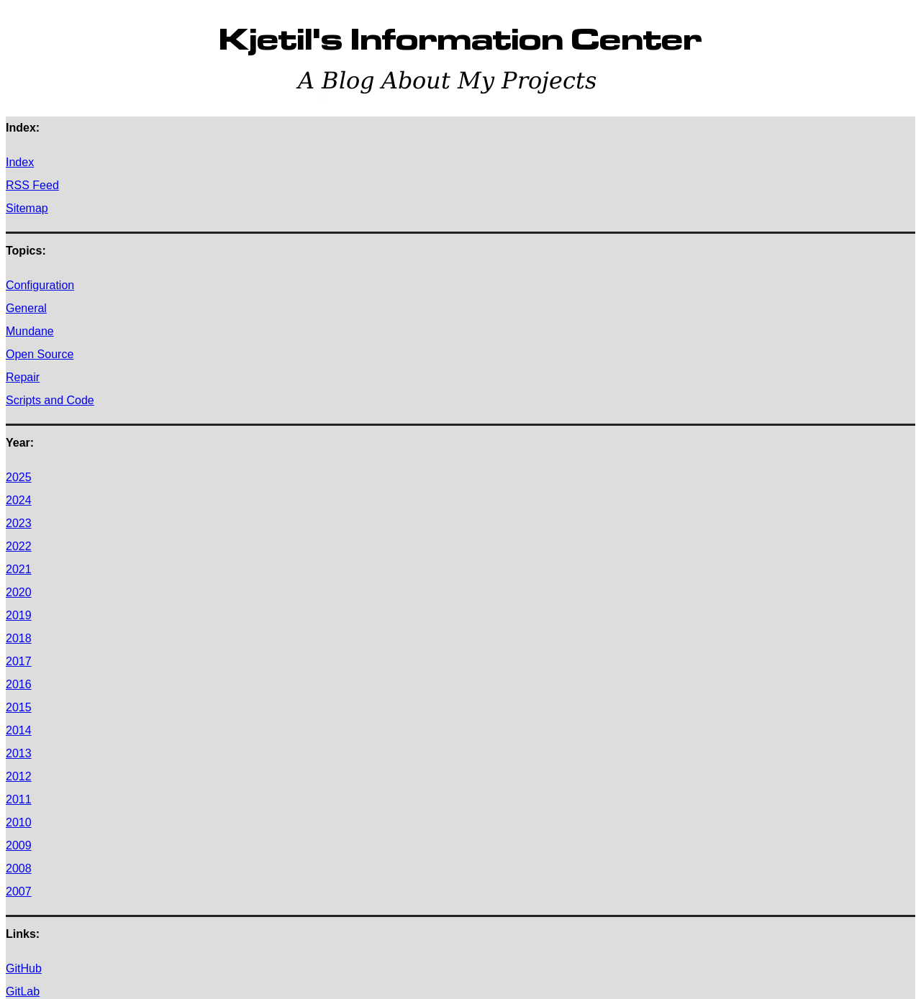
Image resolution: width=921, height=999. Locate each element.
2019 (19, 615)
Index (20, 162)
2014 (19, 730)
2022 (19, 546)
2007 (19, 891)
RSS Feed (32, 185)
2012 (19, 776)
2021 (19, 569)
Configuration (40, 285)
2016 (19, 684)
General (26, 308)
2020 (19, 592)
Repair (23, 377)
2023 (19, 523)
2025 (19, 477)
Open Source (39, 354)
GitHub (24, 968)
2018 (19, 638)
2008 (19, 868)
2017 (19, 661)
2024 (19, 500)
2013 (19, 753)
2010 (19, 822)
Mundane (30, 331)
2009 (19, 845)
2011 (19, 799)
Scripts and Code (50, 400)
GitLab (23, 991)
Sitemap (27, 208)
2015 (19, 707)
